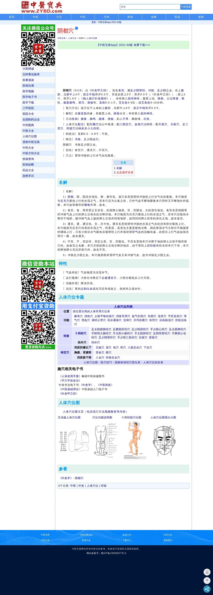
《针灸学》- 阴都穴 (71, 478)
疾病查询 (28, 158)
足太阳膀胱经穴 (101, 329)
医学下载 (28, 102)
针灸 (81, 485)
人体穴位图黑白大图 (163, 417)
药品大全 (28, 170)
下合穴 (148, 347)
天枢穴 (174, 124)
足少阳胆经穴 (140, 329)
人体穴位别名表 (153, 362)
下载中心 (127, 540)
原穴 (109, 347)
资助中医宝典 (31, 142)
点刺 (84, 288)
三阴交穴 (126, 124)
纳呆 (81, 128)
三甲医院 (28, 108)
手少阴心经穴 (158, 329)
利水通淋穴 (114, 320)
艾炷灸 (123, 102)
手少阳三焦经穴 (127, 337)
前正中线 (89, 94)
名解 (119, 168)
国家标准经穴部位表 (127, 362)
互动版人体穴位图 (69, 417)
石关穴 (64, 200)
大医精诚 (28, 68)
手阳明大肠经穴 (101, 333)
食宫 (121, 90)
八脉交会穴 (135, 347)
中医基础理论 (70, 389)
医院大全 (28, 113)
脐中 (69, 94)
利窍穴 (153, 320)
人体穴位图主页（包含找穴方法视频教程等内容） (96, 411)
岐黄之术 (127, 535)
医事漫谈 (28, 80)
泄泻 (81, 102)
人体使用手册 (70, 376)
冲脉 (151, 90)
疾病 (75, 118)
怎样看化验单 (31, 74)
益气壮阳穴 (139, 316)
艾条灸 (145, 102)
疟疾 (147, 118)
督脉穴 (153, 337)
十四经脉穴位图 (131, 417)
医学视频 (28, 91)
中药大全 (28, 147)
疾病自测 (28, 85)
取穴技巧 (106, 362)
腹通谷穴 (111, 277)
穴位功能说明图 (102, 417)
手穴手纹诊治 (70, 380)
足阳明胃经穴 (161, 333)
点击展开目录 (125, 172)
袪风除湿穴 (166, 320)
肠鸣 (72, 102)
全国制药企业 (31, 119)
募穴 (109, 352)
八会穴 (100, 357)
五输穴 (100, 347)
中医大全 (28, 130)
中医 (73, 485)
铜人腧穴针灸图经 (95, 98)
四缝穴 (70, 128)
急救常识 (28, 175)
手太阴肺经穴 (143, 333)
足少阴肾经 (137, 90)
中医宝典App (86, 535)
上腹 (105, 107)
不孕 (126, 118)
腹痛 (102, 118)
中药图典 (28, 125)
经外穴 (95, 342)
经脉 (153, 245)
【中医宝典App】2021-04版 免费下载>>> (123, 44)
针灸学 (86, 384)
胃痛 (176, 98)
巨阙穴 (94, 124)
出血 (90, 288)
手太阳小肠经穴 (123, 333)
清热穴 (88, 316)
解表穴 (78, 316)
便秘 (90, 102)
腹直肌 (82, 113)
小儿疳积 (93, 128)
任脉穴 (143, 337)
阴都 (71, 196)
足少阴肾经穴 (107, 337)
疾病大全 (86, 540)
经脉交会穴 (113, 357)
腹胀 (66, 102)
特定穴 (65, 352)
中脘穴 (163, 124)
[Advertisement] (123, 68)
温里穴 (162, 316)
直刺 (102, 102)
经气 (135, 231)
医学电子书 (30, 96)
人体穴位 (72, 38)
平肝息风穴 (175, 316)
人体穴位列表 (123, 306)
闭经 (150, 124)
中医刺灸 (105, 384)
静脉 (161, 98)
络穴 (116, 347)
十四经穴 (80, 333)
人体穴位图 (92, 38)
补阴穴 (152, 316)
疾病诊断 (28, 164)
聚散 (87, 204)
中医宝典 (61, 38)
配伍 (81, 124)
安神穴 (127, 320)
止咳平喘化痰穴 (105, 316)
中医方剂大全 (31, 153)
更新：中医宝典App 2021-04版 (106, 22)
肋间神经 (134, 98)
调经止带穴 (99, 320)
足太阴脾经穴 (177, 329)
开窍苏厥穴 (141, 320)
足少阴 (161, 90)
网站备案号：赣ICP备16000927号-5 (106, 553)
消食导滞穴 (123, 316)
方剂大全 (45, 540)
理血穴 (86, 320)
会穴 (96, 139)
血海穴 (139, 124)
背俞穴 (100, 352)
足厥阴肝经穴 (121, 329)
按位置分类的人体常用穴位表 (91, 311)
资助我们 (167, 540)
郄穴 (123, 347)
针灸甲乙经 (98, 90)
